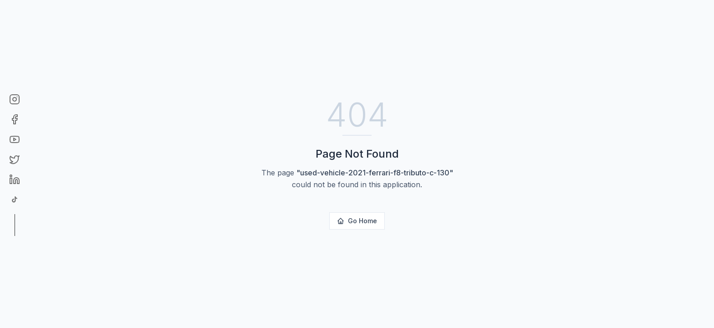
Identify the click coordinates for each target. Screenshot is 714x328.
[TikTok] (14, 199)
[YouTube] (14, 139)
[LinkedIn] (14, 179)
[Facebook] (14, 119)
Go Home (357, 221)
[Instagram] (14, 99)
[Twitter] (14, 159)
